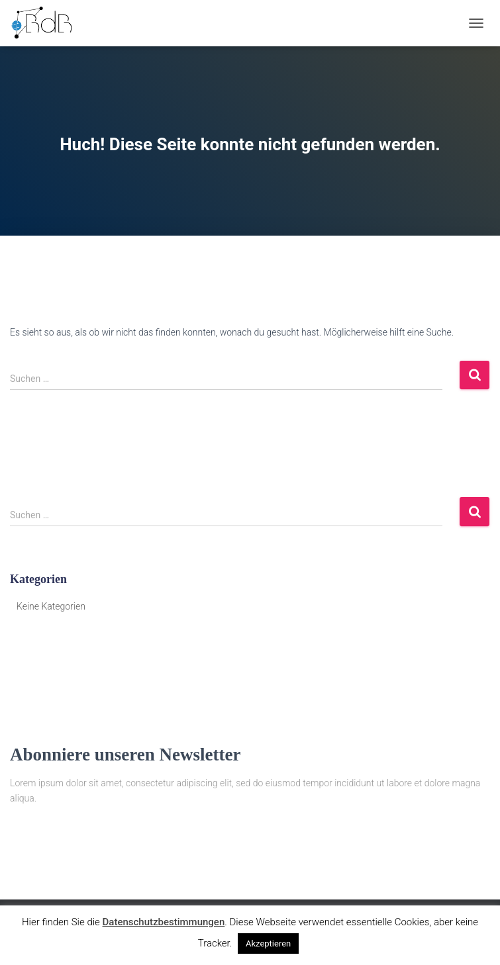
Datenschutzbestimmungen (164, 922)
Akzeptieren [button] (268, 943)
